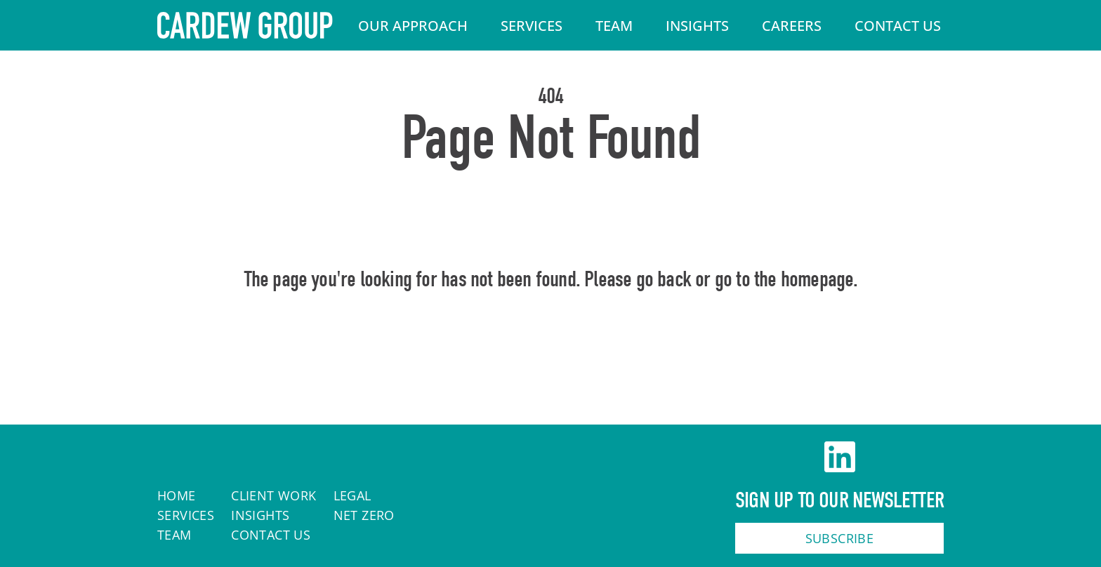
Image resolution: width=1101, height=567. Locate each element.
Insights (697, 25)
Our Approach (413, 25)
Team (614, 25)
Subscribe (839, 538)
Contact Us (898, 25)
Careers (792, 25)
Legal (352, 495)
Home (551, 339)
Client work (273, 495)
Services (531, 25)
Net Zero (364, 515)
